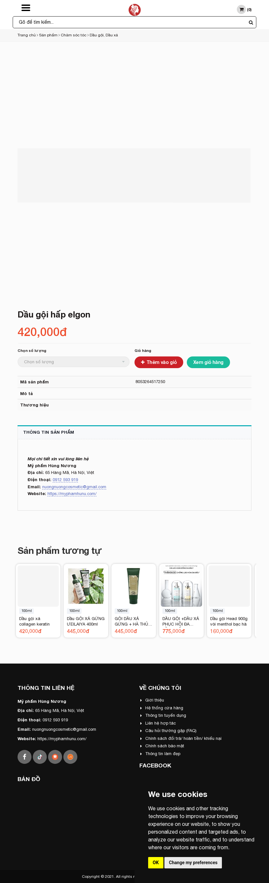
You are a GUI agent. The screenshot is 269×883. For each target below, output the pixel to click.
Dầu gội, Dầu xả (104, 35)
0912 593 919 (65, 479)
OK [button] (156, 862)
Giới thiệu (152, 700)
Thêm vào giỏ (159, 362)
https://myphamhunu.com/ (71, 493)
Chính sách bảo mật (162, 745)
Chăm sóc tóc (73, 35)
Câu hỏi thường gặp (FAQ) (168, 730)
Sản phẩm (48, 35)
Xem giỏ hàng (208, 362)
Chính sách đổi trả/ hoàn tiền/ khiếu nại (181, 738)
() (244, 9)
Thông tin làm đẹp (160, 753)
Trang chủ (27, 35)
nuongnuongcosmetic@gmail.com (74, 486)
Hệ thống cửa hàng (161, 707)
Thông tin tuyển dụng (163, 715)
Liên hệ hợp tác (158, 723)
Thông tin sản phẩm (48, 432)
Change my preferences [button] (193, 862)
